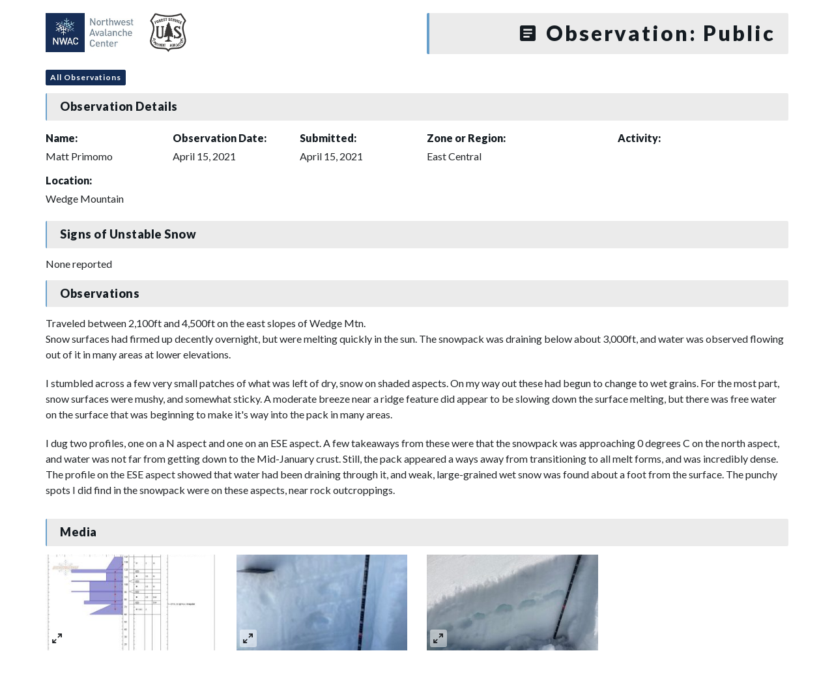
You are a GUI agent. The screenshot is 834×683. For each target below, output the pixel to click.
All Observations (85, 77)
